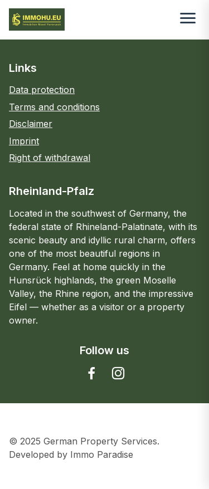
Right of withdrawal (49, 157)
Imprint (24, 140)
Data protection (42, 89)
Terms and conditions (54, 107)
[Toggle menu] (188, 19)
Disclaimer (30, 123)
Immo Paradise (101, 454)
